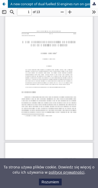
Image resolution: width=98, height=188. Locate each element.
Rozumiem (50, 182)
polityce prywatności (66, 172)
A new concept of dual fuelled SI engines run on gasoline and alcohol (54, 4)
